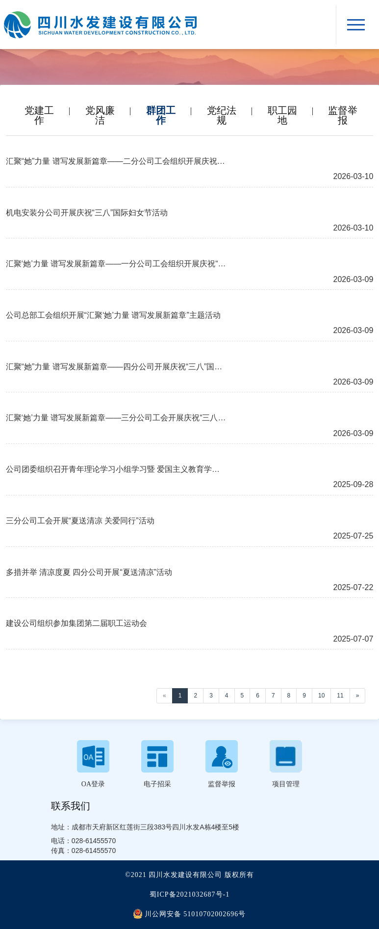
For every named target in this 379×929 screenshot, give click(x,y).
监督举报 (342, 110)
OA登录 (93, 784)
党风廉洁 (100, 110)
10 (321, 695)
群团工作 (161, 110)
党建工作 (39, 110)
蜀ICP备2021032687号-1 (189, 894)
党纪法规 (221, 110)
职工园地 (282, 110)
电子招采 (157, 784)
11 (340, 695)
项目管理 (286, 784)
